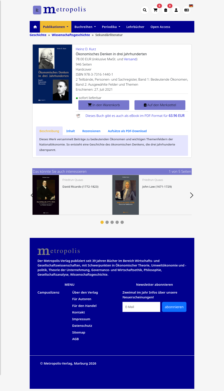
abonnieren (174, 306)
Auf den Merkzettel (160, 105)
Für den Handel (84, 305)
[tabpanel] (72, 195)
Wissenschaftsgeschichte (71, 35)
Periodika (110, 27)
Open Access (160, 27)
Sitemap (78, 332)
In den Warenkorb (104, 105)
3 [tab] (112, 222)
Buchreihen (83, 27)
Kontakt (78, 312)
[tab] (49, 130)
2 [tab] (107, 222)
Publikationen (54, 27)
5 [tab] (122, 222)
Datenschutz (82, 325)
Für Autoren (81, 299)
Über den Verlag (85, 292)
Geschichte (38, 35)
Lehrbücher (135, 27)
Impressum (81, 319)
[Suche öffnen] (144, 10)
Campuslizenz (48, 292)
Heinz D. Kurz (86, 49)
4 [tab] (117, 222)
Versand (130, 59)
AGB (75, 339)
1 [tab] (102, 222)
